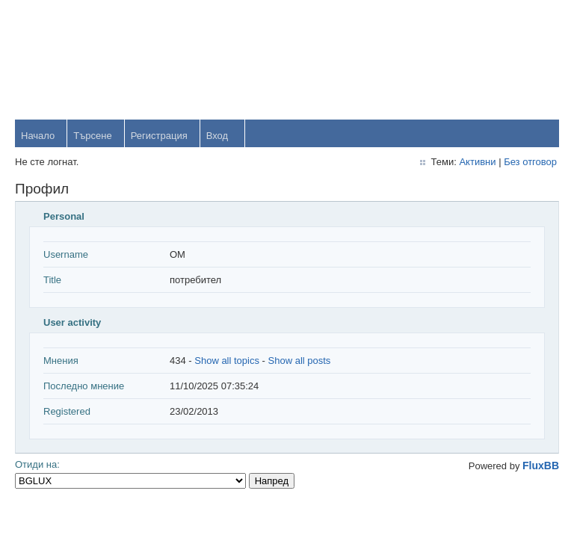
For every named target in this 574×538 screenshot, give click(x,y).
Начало (38, 135)
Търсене (92, 135)
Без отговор (530, 161)
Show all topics (226, 360)
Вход (217, 135)
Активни (477, 161)
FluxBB (540, 465)
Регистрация (159, 135)
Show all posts (299, 360)
